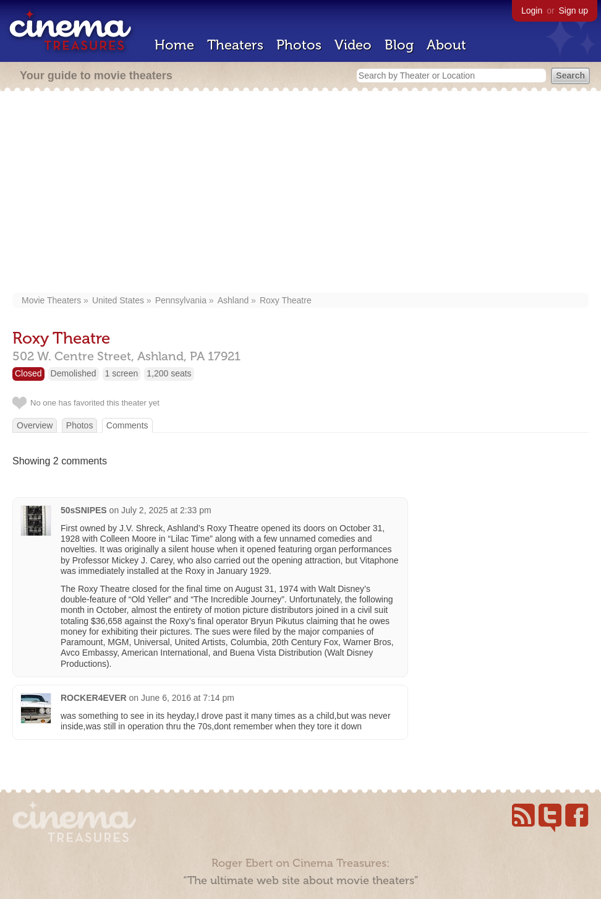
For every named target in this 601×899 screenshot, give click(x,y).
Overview (35, 425)
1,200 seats (169, 373)
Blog (399, 45)
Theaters (235, 45)
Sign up (573, 10)
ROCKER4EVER (94, 698)
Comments (127, 425)
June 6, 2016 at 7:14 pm (187, 698)
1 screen (122, 373)
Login (531, 10)
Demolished (73, 373)
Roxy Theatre (286, 300)
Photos (299, 45)
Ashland (233, 300)
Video (353, 45)
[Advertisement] (300, 193)
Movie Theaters (51, 300)
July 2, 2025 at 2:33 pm (166, 510)
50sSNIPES (84, 510)
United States (118, 300)
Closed (28, 373)
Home (174, 45)
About (446, 45)
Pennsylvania (181, 300)
